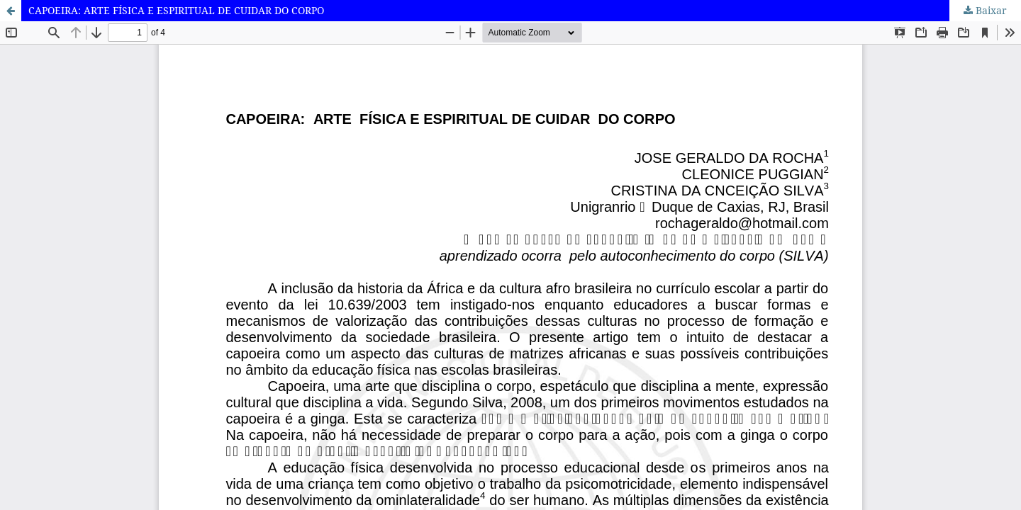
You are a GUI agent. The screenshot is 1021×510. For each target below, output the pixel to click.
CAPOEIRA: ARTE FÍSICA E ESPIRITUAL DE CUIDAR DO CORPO (176, 10)
